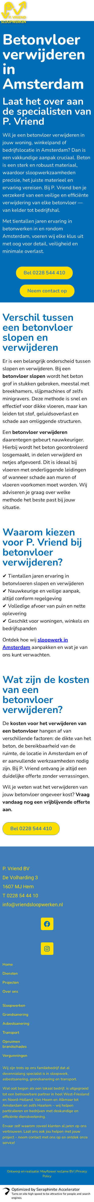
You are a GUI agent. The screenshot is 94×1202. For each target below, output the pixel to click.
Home (8, 964)
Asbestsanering (16, 1023)
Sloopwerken (14, 1005)
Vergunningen (15, 1055)
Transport (11, 1032)
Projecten (11, 982)
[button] (88, 8)
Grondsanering (15, 1014)
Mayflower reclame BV (57, 1171)
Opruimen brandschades (15, 1044)
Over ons (10, 991)
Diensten (10, 973)
